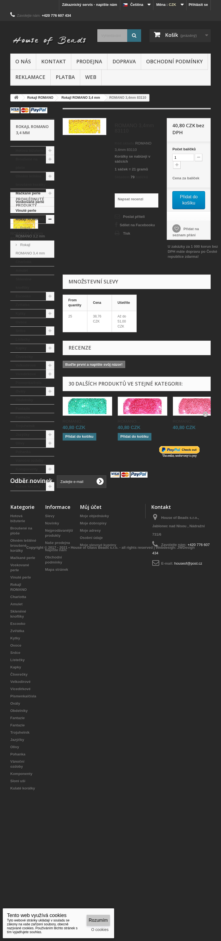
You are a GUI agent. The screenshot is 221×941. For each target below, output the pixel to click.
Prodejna (89, 61)
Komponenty (27, 469)
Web (90, 77)
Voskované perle (30, 202)
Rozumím (98, 920)
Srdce (21, 331)
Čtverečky (24, 357)
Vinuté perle (26, 210)
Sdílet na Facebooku (137, 225)
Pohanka (23, 452)
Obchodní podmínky (174, 61)
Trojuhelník (25, 426)
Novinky (52, 630)
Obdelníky (24, 400)
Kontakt (53, 61)
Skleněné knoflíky (23, 283)
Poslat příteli (134, 217)
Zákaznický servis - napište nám (89, 5)
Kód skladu (124, 143)
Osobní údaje (91, 645)
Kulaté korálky (28, 486)
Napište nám (56, 657)
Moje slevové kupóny (98, 652)
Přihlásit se (198, 5)
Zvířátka (23, 305)
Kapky (21, 348)
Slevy (50, 623)
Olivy (20, 443)
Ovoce (21, 322)
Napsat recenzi (130, 199)
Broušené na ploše (27, 163)
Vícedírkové (26, 374)
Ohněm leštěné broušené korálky (31, 180)
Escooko (23, 296)
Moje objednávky (94, 623)
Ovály (20, 391)
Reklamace (30, 77)
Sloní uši (23, 478)
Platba (65, 77)
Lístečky (23, 339)
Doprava (124, 61)
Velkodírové (26, 365)
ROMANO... (74, 421)
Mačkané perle (28, 193)
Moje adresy (90, 638)
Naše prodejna (57, 650)
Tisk (126, 233)
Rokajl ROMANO (30, 219)
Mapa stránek (56, 677)
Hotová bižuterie (30, 150)
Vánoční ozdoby (29, 460)
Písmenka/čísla (28, 383)
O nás (23, 61)
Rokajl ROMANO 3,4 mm (30, 249)
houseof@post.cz (188, 670)
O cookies (100, 929)
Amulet (22, 270)
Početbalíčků (184, 149)
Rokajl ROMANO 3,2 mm (30, 232)
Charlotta (23, 262)
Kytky (20, 313)
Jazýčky (23, 434)
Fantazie (23, 408)
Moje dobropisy (93, 630)
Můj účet (91, 614)
